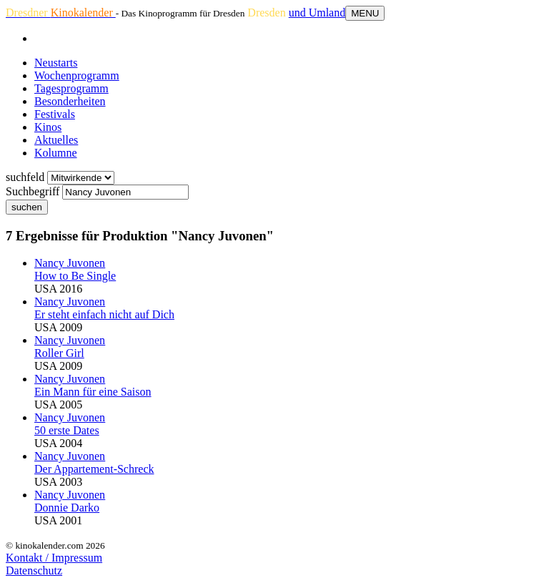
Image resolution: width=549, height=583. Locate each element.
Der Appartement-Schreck (94, 469)
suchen (26, 207)
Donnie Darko (66, 507)
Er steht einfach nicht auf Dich (104, 314)
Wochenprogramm (76, 75)
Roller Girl (59, 353)
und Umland (317, 12)
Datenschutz (34, 570)
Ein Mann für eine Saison (93, 392)
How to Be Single (75, 276)
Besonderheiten (70, 101)
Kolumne (55, 153)
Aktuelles (56, 140)
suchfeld (25, 177)
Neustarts (55, 63)
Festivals (54, 114)
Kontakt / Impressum (54, 558)
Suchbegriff (32, 191)
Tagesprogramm (71, 88)
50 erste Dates (66, 430)
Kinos (47, 127)
